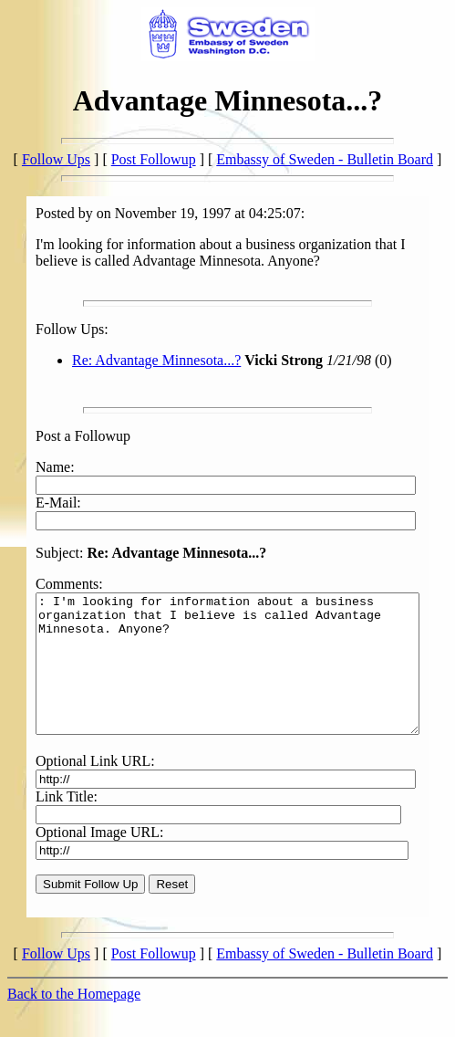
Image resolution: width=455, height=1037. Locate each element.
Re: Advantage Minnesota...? (137, 360)
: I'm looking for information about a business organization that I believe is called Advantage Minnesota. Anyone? (231, 644)
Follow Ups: (52, 329)
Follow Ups (56, 159)
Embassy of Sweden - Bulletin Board (324, 159)
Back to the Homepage (73, 988)
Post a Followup (63, 436)
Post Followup (153, 159)
